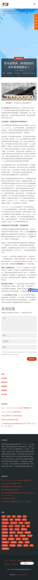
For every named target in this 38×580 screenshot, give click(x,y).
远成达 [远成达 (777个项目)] (19, 545)
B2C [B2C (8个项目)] (8, 516)
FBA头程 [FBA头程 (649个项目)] (17, 519)
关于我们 (4, 378)
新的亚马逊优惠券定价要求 (9, 419)
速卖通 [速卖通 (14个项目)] (26, 545)
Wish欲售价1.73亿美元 (8, 498)
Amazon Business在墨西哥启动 (11, 412)
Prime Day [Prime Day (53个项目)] (14, 523)
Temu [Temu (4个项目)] (11, 526)
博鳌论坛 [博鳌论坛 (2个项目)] (24, 529)
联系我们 (4, 390)
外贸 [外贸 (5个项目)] (11, 535)
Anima (17, 574)
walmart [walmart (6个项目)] (4, 529)
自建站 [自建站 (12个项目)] (20, 542)
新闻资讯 (19, 58)
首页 (2, 374)
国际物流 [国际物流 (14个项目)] (27, 532)
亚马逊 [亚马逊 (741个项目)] (17, 529)
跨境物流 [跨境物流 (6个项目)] (4, 545)
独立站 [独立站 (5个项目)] (18, 539)
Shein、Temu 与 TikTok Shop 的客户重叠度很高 (16, 408)
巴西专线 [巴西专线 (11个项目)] (22, 535)
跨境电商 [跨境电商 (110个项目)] (12, 545)
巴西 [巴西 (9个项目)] (16, 535)
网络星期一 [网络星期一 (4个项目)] (5, 542)
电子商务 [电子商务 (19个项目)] (25, 539)
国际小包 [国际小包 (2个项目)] (12, 532)
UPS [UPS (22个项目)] (23, 526)
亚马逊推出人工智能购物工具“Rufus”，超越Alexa (16, 501)
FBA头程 (14, 295)
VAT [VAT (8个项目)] (28, 526)
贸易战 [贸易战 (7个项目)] (27, 542)
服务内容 (4, 382)
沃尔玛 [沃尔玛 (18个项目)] (30, 535)
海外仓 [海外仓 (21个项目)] (4, 539)
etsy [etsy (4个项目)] (24, 516)
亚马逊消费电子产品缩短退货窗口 (12, 416)
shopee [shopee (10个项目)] (27, 523)
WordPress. (24, 574)
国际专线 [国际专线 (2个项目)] (4, 532)
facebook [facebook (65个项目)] (4, 519)
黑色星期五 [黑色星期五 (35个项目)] (5, 548)
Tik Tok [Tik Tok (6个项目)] (17, 526)
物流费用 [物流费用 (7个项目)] (11, 539)
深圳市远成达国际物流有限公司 (14, 11)
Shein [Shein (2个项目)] (20, 523)
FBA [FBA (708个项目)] (11, 519)
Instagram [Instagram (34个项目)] (5, 523)
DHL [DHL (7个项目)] (14, 516)
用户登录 (4, 394)
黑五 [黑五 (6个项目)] (31, 545)
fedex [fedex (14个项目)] (24, 519)
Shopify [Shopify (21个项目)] (4, 526)
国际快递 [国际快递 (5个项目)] (20, 532)
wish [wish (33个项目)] (11, 529)
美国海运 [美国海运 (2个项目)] (13, 542)
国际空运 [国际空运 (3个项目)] (4, 535)
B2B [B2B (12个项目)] (3, 516)
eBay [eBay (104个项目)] (19, 516)
